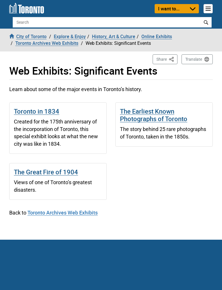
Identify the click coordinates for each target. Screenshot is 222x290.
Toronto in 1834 (36, 111)
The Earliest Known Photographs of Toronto (153, 115)
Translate (193, 59)
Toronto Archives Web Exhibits (62, 212)
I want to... (169, 8)
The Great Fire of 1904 (46, 172)
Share (166, 59)
